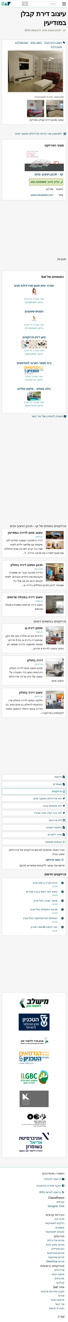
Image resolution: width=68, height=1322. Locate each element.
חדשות (60, 777)
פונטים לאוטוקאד (54, 1231)
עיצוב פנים (36, 42)
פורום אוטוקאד (56, 1257)
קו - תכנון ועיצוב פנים (53, 30)
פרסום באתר (57, 1299)
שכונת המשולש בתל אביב (43, 909)
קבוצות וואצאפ (55, 842)
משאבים (59, 1227)
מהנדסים (59, 1278)
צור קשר (59, 1304)
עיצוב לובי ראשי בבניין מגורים (41, 891)
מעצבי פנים (58, 1274)
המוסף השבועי (55, 828)
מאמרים (59, 784)
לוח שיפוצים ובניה (54, 806)
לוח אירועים (57, 820)
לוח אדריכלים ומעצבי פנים (49, 799)
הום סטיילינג (21, 42)
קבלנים (60, 1282)
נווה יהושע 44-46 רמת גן (44, 927)
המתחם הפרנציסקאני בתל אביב (40, 918)
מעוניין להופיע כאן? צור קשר (48, 416)
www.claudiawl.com (42, 194)
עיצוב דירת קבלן (53, 42)
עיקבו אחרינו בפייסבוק (50, 1185)
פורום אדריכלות (55, 1240)
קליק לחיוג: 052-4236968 (47, 182)
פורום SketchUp (55, 1261)
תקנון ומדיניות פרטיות (52, 1291)
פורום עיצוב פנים (55, 1244)
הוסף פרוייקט (55, 860)
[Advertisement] (34, 228)
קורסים (60, 1201)
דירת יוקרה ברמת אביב (45, 882)
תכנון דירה (56, 46)
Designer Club (56, 1206)
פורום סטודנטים (55, 1253)
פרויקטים (58, 792)
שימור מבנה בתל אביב (45, 900)
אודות (61, 1295)
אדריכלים (59, 1270)
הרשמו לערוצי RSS (52, 1192)
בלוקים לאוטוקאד (54, 1223)
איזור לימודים (56, 835)
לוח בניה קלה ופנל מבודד (49, 813)
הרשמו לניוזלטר (54, 1179)
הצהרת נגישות (56, 1308)
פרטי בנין (59, 1218)
